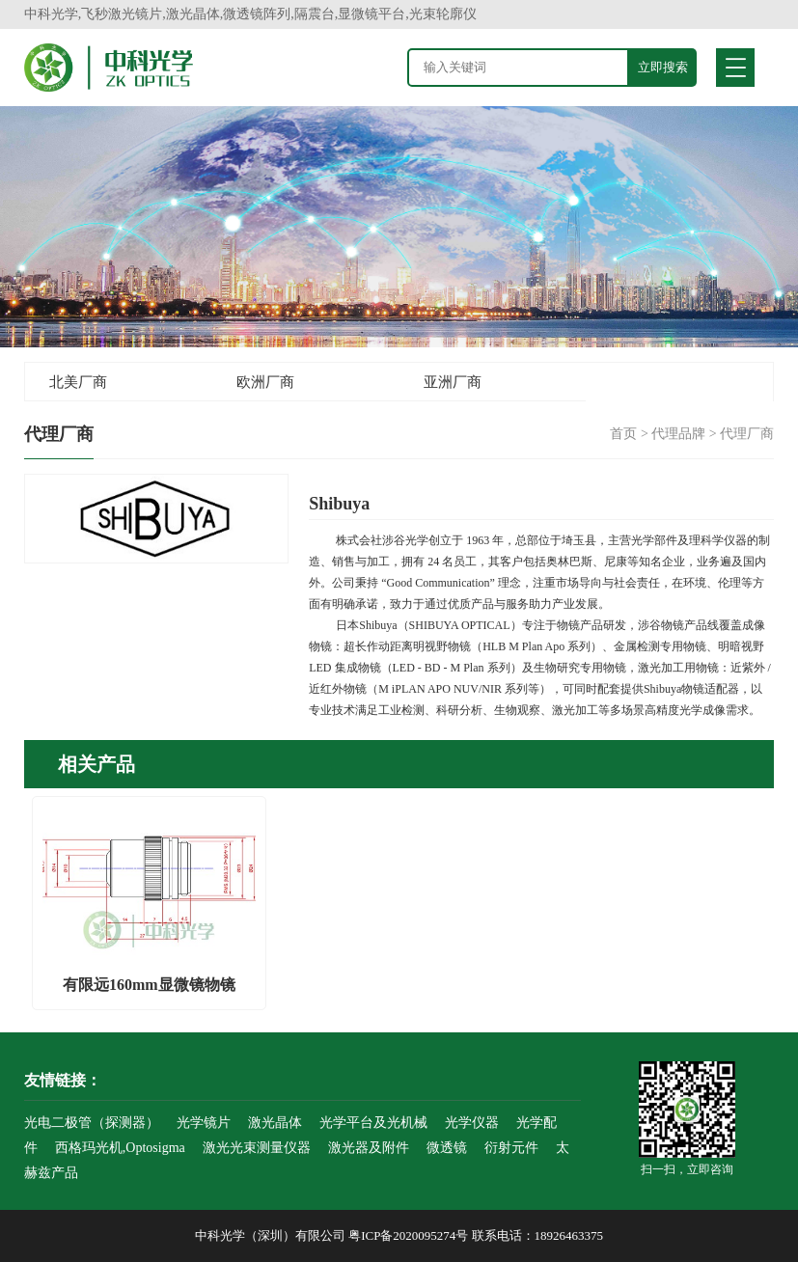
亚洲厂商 (453, 382)
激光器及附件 (368, 1147)
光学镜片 (204, 1122)
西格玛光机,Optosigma (120, 1147)
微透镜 (447, 1147)
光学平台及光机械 (373, 1122)
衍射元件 (511, 1147)
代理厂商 (747, 433)
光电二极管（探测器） (91, 1122)
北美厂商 (78, 382)
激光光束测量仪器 (257, 1147)
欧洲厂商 (265, 382)
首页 (623, 433)
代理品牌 (678, 433)
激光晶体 (275, 1122)
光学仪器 (472, 1122)
